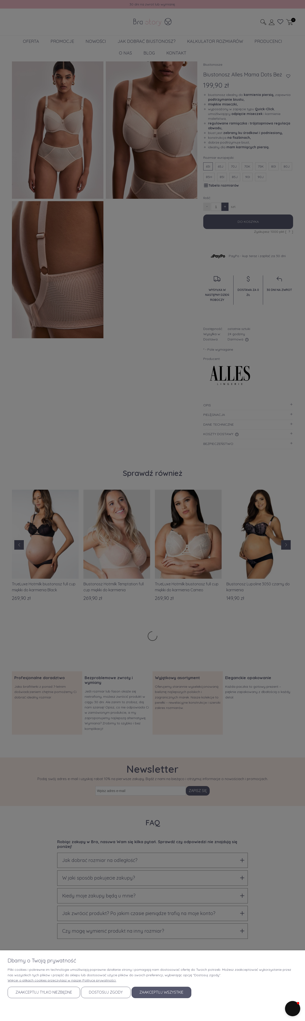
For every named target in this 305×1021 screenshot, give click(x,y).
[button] (292, 1008)
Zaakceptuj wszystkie (161, 992)
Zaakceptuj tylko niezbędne (43, 992)
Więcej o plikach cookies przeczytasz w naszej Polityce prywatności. (62, 980)
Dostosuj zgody (106, 992)
